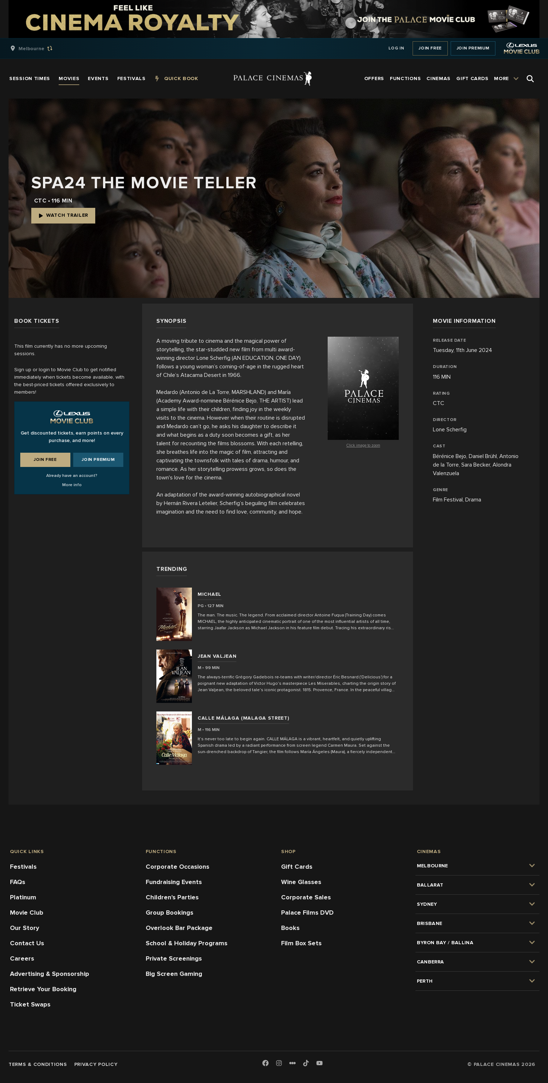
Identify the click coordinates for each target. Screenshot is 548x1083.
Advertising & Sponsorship (49, 974)
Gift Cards (296, 867)
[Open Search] (530, 78)
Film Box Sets (301, 943)
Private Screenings (174, 958)
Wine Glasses (301, 882)
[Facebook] (265, 1063)
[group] (39, 48)
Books (290, 928)
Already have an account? (71, 475)
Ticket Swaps (30, 1004)
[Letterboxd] (292, 1063)
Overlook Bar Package (179, 928)
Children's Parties (172, 897)
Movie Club (26, 912)
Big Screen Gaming (174, 974)
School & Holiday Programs (186, 943)
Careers (22, 958)
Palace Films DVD (307, 912)
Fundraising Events (174, 882)
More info (72, 485)
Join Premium (473, 48)
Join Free (430, 48)
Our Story (24, 928)
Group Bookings (169, 912)
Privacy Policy (96, 1064)
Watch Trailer (63, 215)
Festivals (23, 867)
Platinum (23, 897)
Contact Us (27, 943)
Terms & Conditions (38, 1064)
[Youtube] (319, 1063)
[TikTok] (306, 1063)
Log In (396, 48)
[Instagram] (279, 1063)
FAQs (17, 882)
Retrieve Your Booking (43, 989)
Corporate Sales (306, 897)
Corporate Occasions (177, 867)
